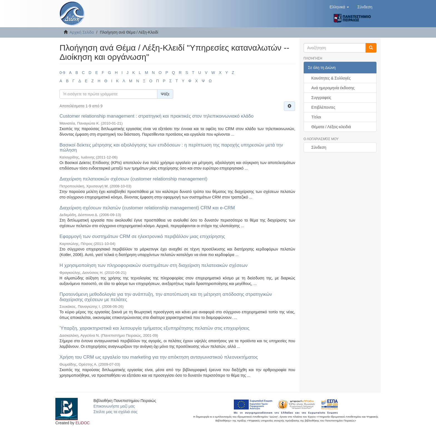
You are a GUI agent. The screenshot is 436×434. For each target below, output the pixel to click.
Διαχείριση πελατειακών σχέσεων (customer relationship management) (133, 179)
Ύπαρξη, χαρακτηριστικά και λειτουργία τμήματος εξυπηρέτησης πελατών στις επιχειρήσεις (154, 328)
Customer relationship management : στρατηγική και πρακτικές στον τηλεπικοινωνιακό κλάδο (157, 116)
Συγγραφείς (321, 97)
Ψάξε (165, 94)
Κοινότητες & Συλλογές (331, 78)
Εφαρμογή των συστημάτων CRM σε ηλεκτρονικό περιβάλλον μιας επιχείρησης (142, 236)
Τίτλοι (316, 117)
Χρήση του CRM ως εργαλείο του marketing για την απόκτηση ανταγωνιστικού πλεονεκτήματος (159, 357)
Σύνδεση (318, 147)
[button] (339, 7)
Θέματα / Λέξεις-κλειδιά (331, 127)
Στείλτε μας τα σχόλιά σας (115, 412)
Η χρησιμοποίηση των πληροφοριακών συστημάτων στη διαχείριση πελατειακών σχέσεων (153, 265)
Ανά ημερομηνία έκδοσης (333, 88)
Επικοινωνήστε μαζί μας (114, 406)
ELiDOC (82, 423)
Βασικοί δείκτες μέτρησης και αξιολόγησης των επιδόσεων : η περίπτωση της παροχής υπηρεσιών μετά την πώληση (171, 147)
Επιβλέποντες (323, 107)
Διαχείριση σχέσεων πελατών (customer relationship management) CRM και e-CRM (147, 207)
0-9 (62, 72)
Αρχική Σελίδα (82, 32)
